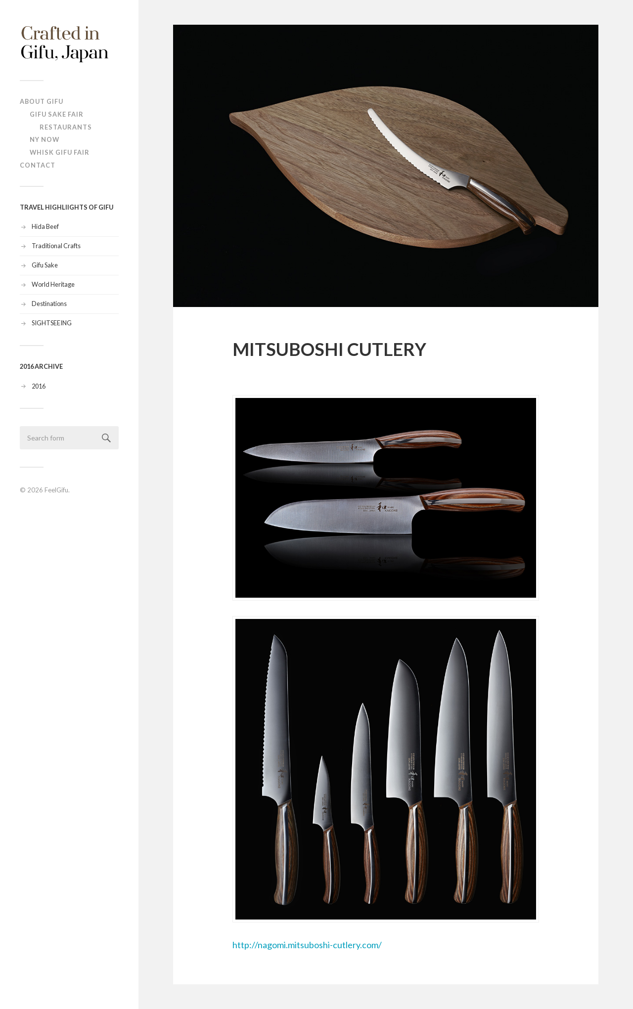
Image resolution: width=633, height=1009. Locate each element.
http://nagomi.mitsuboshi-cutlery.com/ (385, 672)
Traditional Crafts (56, 246)
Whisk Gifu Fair (60, 152)
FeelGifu (56, 490)
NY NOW (44, 139)
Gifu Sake (45, 265)
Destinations (49, 303)
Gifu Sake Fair (57, 114)
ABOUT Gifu (41, 101)
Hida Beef (45, 226)
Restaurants (66, 127)
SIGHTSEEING (52, 323)
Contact (37, 165)
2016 (38, 386)
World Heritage (53, 284)
